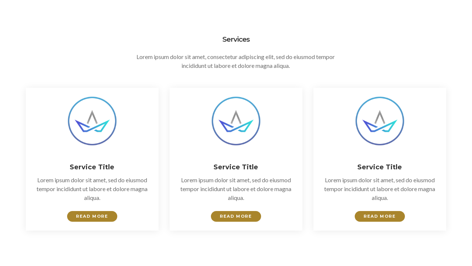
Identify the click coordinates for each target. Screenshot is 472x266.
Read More (92, 216)
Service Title (92, 167)
